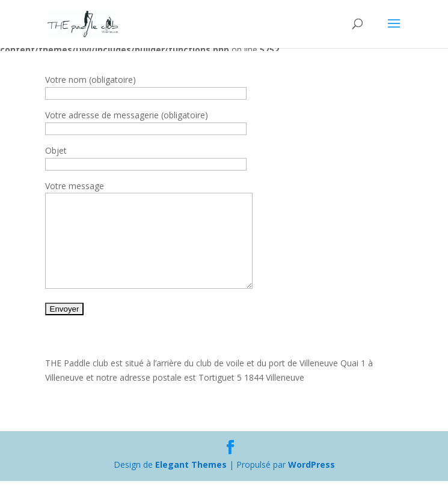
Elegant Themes (191, 482)
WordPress (311, 482)
